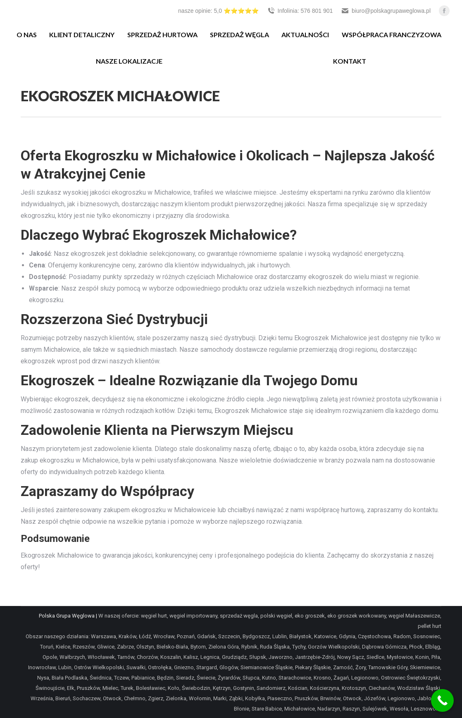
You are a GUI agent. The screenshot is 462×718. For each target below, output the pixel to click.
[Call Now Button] (442, 700)
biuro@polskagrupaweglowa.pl (386, 10)
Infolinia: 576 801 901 (300, 10)
